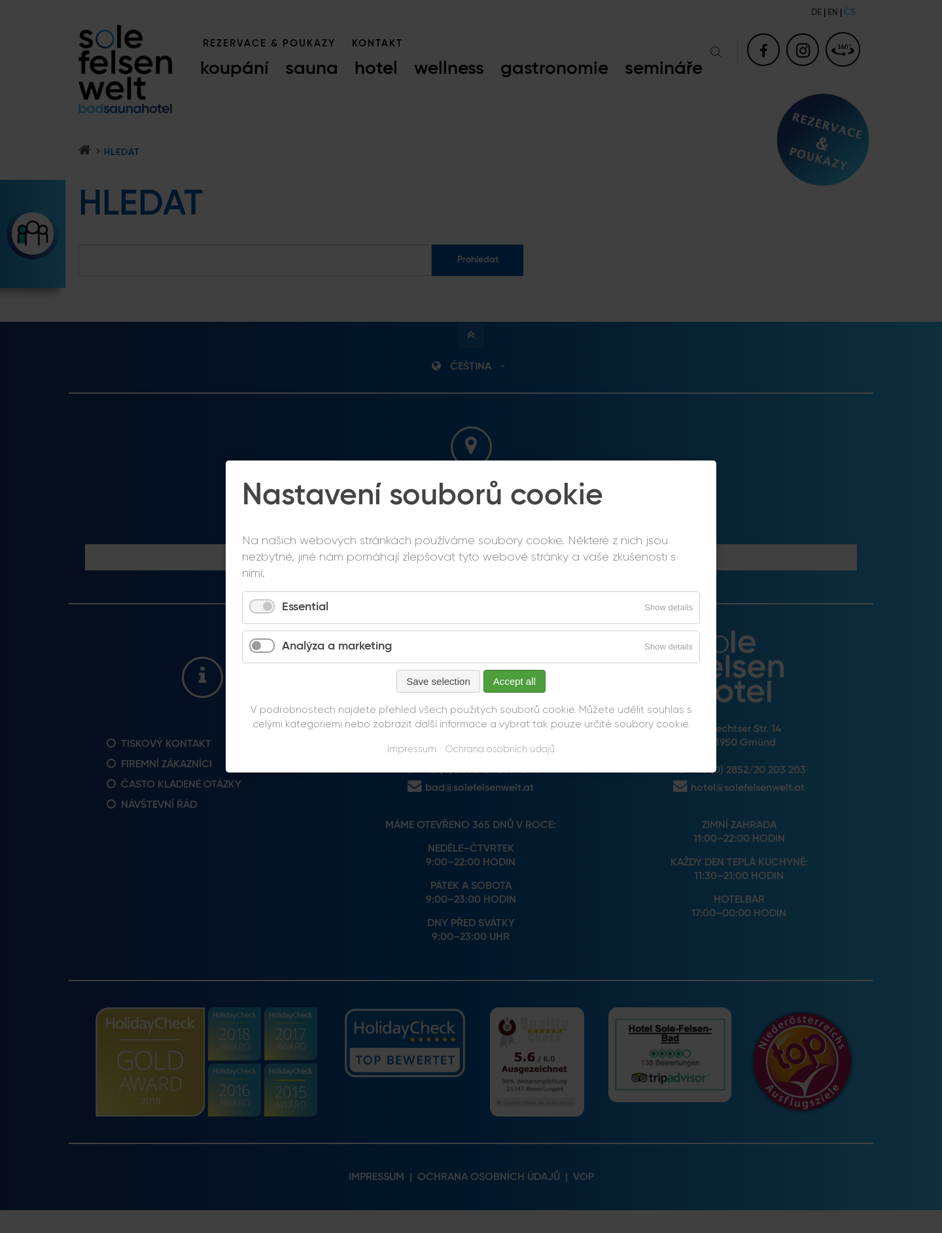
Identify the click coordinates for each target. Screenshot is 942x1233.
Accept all (514, 681)
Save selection (438, 681)
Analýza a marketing (337, 646)
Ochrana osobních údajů (500, 749)
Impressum (411, 749)
